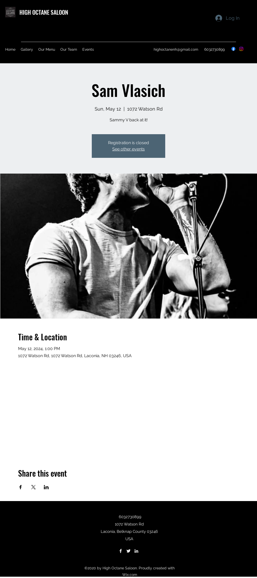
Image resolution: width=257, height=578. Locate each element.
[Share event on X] (33, 487)
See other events (128, 149)
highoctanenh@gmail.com (176, 49)
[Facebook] (233, 48)
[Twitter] (128, 551)
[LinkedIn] (136, 551)
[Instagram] (241, 48)
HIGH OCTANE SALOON (43, 12)
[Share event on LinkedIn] (46, 487)
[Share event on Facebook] (20, 487)
